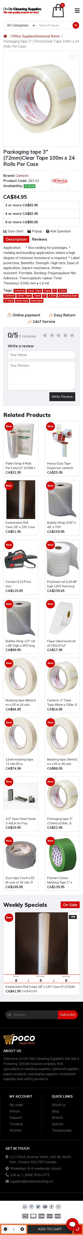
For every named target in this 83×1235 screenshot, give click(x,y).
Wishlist (16, 1130)
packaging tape (68, 295)
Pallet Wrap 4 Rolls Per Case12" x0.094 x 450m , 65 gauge (20, 466)
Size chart (13, 231)
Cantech (21, 175)
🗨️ (72, 1224)
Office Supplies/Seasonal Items (35, 36)
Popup (34, 231)
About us (59, 1105)
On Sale (70, 904)
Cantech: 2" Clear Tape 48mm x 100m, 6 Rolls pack (62, 702)
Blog (55, 1111)
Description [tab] (16, 239)
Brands (57, 1117)
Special (57, 1124)
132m (62, 290)
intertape (36, 300)
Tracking (16, 1124)
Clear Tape (34, 290)
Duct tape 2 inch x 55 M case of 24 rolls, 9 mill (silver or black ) (20, 880)
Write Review (62, 396)
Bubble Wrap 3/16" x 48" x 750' (61, 525)
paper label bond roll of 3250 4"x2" (61, 643)
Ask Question (58, 231)
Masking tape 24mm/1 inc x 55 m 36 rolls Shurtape (62, 762)
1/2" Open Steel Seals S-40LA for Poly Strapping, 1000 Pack (21, 821)
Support (16, 1117)
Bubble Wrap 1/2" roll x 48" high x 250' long (20, 643)
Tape (47, 290)
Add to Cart (50, 1229)
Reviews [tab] (39, 239)
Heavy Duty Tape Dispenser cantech (60, 466)
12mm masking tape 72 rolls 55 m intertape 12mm (19, 762)
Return (15, 1111)
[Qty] (13, 1229)
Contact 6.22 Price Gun (18, 584)
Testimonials (61, 1130)
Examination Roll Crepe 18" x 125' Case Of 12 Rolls (40, 986)
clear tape (22, 300)
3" (54, 290)
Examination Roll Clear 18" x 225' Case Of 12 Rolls (20, 525)
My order (16, 1105)
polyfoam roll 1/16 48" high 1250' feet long (62, 584)
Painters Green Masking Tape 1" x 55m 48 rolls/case (59, 880)
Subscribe (67, 1014)
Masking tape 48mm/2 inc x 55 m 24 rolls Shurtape (21, 702)
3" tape (8, 300)
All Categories (18, 25)
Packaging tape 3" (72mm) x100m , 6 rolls (60, 821)
